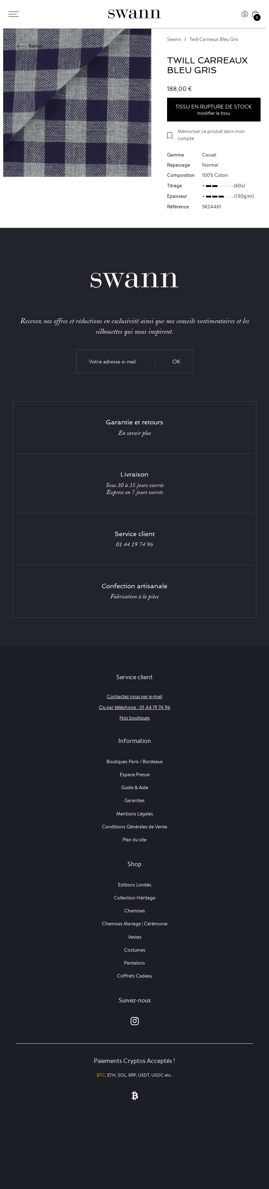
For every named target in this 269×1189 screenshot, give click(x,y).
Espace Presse (135, 774)
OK (176, 361)
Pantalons (134, 963)
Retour (30, 46)
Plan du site (134, 839)
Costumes (134, 950)
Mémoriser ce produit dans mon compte (211, 134)
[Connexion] (245, 14)
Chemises (134, 911)
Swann (174, 39)
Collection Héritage (134, 898)
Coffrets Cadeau (134, 976)
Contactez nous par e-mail (134, 696)
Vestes (135, 937)
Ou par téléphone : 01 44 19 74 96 (134, 707)
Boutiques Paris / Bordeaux (134, 761)
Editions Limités (134, 885)
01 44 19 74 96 (134, 544)
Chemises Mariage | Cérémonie (134, 923)
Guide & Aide (134, 787)
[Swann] (134, 14)
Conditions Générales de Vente (134, 826)
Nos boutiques (134, 718)
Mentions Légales (134, 814)
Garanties (134, 800)
